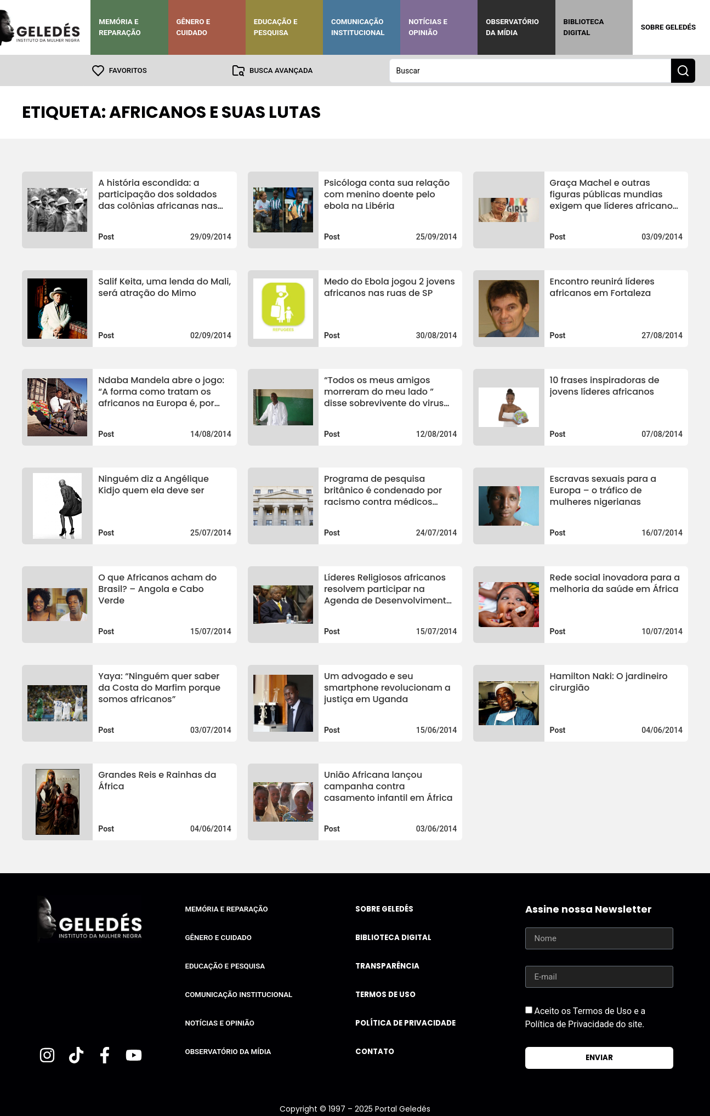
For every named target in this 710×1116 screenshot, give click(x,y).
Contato (374, 1051)
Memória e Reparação (119, 27)
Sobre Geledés (668, 27)
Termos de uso (385, 994)
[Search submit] (683, 70)
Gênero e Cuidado (194, 27)
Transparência (387, 965)
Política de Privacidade (405, 1022)
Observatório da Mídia (512, 27)
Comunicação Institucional (358, 27)
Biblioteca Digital (584, 27)
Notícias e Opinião (427, 27)
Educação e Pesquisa (276, 27)
